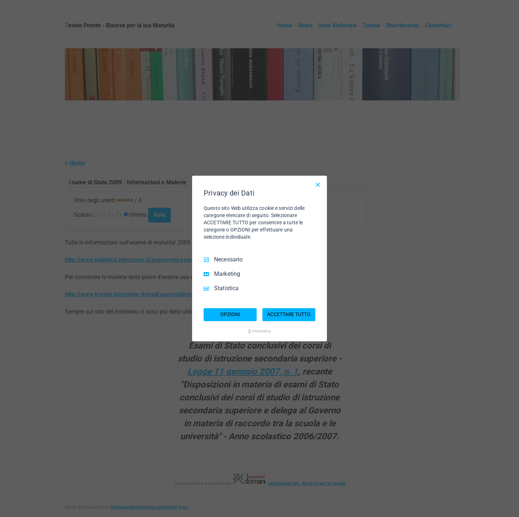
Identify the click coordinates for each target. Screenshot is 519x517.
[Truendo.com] (259, 331)
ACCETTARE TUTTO (288, 314)
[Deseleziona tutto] (318, 185)
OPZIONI (230, 314)
